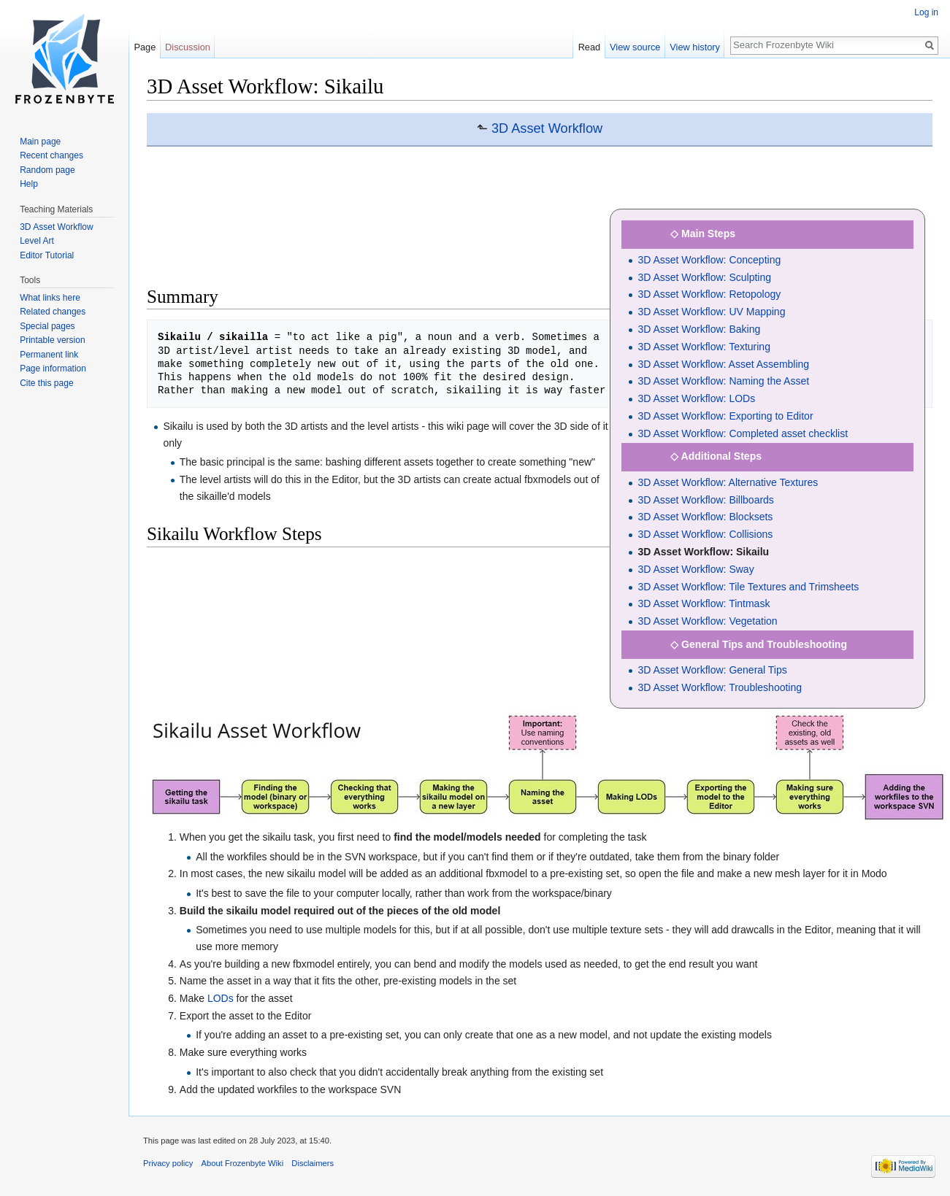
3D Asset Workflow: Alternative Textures (727, 482)
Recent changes (51, 155)
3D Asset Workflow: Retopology (709, 294)
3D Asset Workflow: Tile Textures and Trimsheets (748, 587)
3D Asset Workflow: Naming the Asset (723, 381)
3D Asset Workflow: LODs (696, 398)
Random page (47, 170)
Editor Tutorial (47, 255)
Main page (40, 141)
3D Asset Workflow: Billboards (705, 500)
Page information (53, 368)
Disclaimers (312, 1163)
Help (29, 184)
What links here (50, 298)
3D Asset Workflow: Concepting (709, 260)
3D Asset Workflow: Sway (695, 569)
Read (589, 47)
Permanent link (49, 355)
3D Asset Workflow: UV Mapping (711, 311)
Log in (926, 12)
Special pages (47, 326)
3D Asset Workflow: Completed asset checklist (742, 433)
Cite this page (46, 383)
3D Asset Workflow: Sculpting (704, 277)
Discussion (187, 47)
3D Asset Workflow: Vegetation (707, 621)
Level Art (37, 241)
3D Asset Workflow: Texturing (703, 346)
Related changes (52, 311)
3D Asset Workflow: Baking (698, 329)
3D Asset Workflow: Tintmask (703, 603)
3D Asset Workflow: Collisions (705, 534)
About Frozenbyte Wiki (243, 1163)
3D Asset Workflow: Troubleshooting (719, 687)
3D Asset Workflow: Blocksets (705, 516)
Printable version (52, 340)
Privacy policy (168, 1163)
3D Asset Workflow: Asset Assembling (723, 364)
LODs (220, 998)
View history (695, 47)
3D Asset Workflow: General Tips (711, 670)
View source (635, 47)
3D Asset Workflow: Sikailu (703, 552)
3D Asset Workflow (546, 128)
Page (145, 47)
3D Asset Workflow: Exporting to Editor (725, 416)
